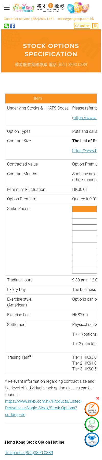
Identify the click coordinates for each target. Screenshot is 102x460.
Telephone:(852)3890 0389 (29, 452)
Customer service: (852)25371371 (29, 19)
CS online (82, 26)
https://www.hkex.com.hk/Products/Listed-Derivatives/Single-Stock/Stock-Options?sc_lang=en (43, 408)
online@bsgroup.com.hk (76, 19)
